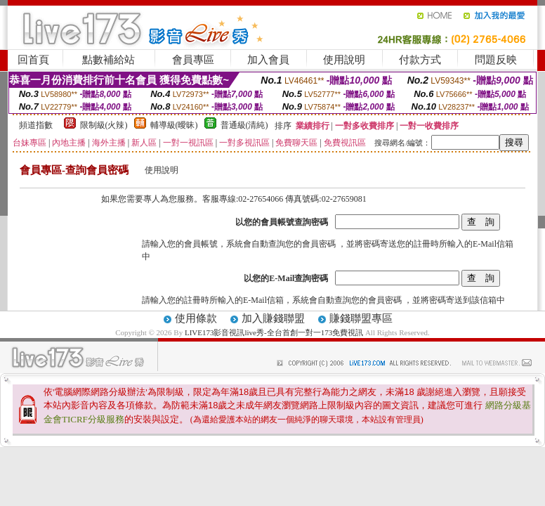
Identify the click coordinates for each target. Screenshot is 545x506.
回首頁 (33, 59)
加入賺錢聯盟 (273, 318)
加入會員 (268, 59)
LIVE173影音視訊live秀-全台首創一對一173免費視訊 (274, 332)
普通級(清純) (244, 125)
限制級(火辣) (104, 125)
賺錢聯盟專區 (361, 318)
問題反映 (496, 59)
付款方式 (420, 59)
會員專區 (193, 59)
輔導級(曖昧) (174, 125)
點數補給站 (108, 59)
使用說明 (344, 59)
